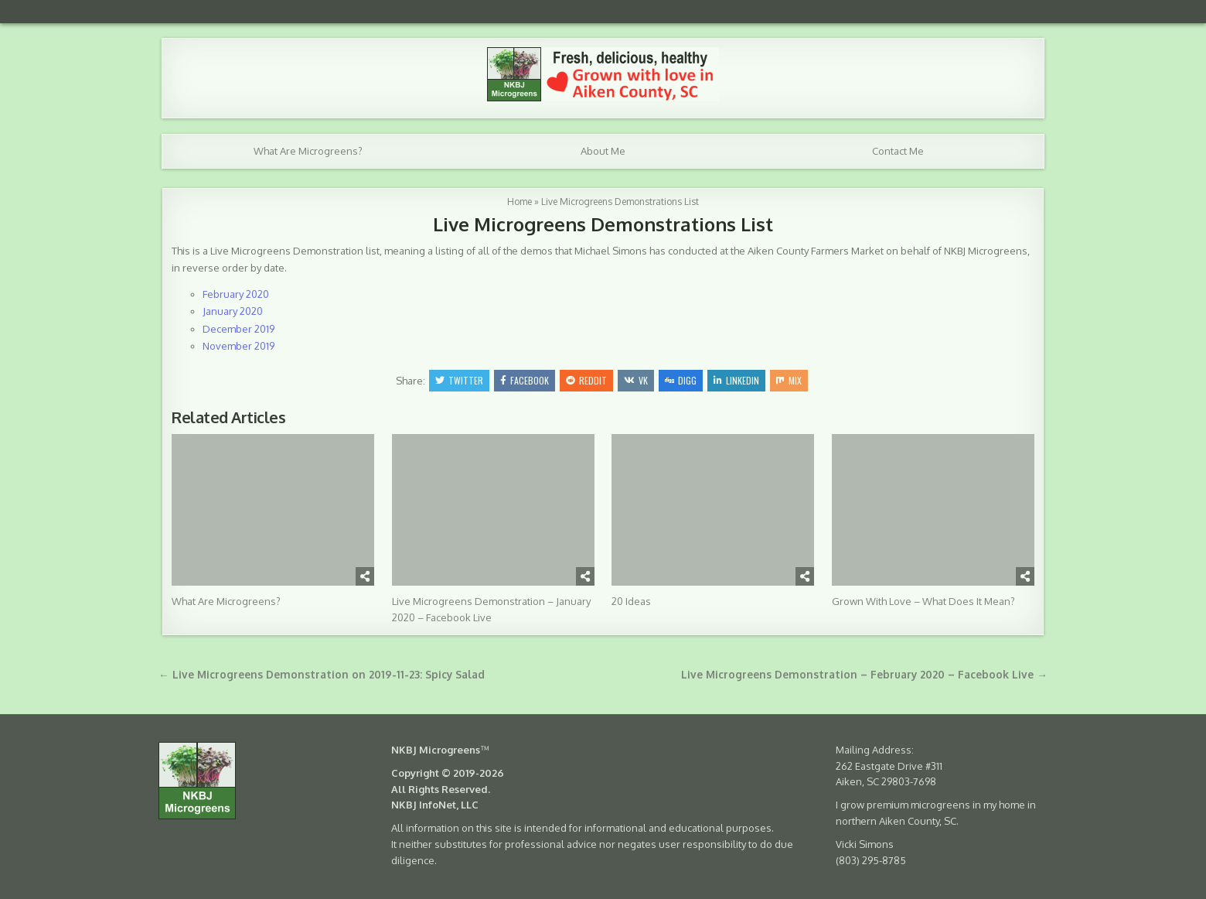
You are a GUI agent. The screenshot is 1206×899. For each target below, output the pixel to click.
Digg (681, 380)
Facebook (524, 380)
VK (636, 380)
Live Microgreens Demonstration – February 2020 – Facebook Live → (864, 674)
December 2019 (238, 329)
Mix (789, 380)
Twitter (459, 380)
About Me (603, 151)
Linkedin (736, 380)
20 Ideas (631, 601)
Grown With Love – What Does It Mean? (923, 601)
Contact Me (898, 151)
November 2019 (238, 346)
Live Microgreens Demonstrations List (603, 224)
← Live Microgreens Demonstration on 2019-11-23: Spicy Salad (321, 674)
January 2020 (233, 311)
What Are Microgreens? (308, 151)
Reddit (586, 380)
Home (519, 201)
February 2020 (236, 294)
